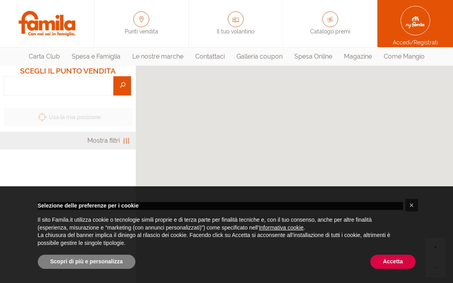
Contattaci (210, 56)
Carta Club (44, 56)
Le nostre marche (157, 56)
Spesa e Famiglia (96, 56)
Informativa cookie (281, 227)
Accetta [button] (393, 261)
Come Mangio (404, 56)
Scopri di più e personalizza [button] (86, 261)
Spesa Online (313, 56)
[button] (411, 205)
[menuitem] (44, 57)
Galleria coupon (260, 56)
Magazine (358, 56)
